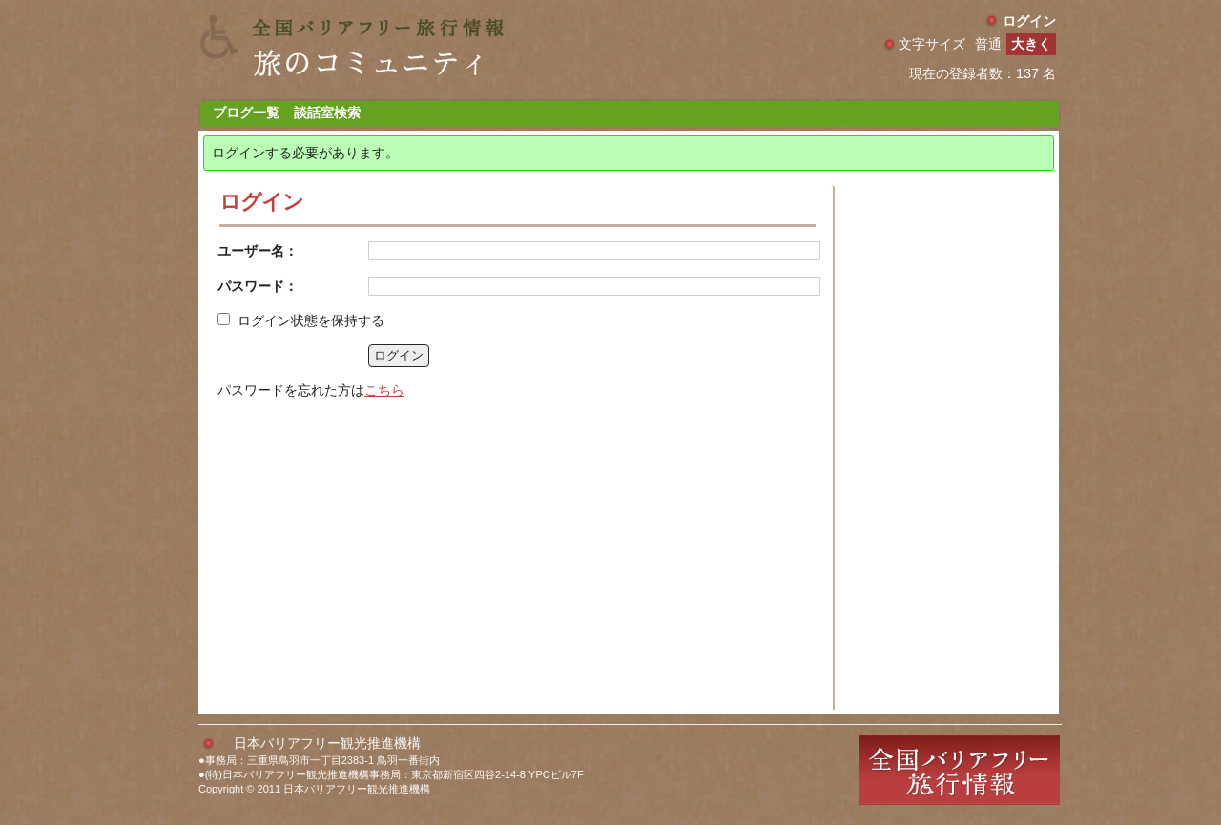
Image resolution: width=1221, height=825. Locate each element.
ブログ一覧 (246, 112)
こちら (384, 390)
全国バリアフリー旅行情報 (959, 770)
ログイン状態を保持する (311, 320)
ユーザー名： (257, 250)
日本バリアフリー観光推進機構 (327, 743)
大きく (1031, 44)
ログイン (1029, 21)
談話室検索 (327, 112)
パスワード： (257, 286)
